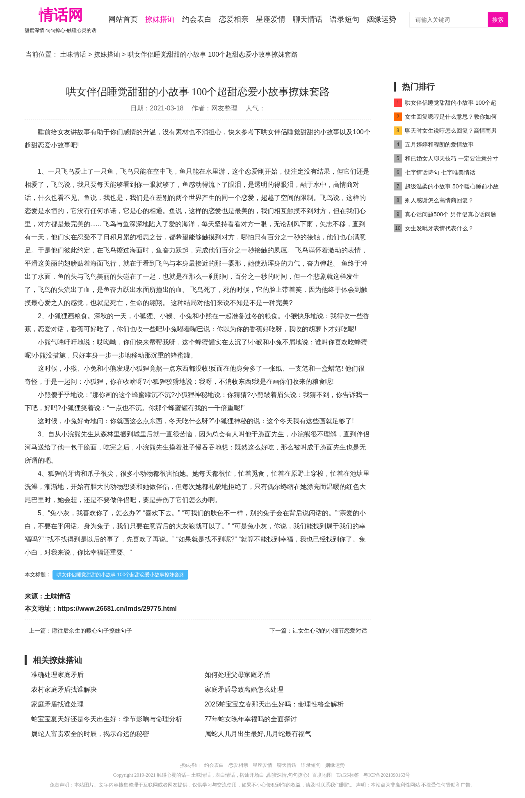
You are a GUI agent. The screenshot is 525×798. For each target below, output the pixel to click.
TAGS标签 (347, 775)
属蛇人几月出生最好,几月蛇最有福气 (258, 733)
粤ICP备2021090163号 (387, 775)
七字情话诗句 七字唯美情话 (434, 172)
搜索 (498, 20)
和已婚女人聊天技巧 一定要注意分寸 (446, 158)
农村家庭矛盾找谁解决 (64, 689)
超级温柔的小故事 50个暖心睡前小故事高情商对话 (446, 187)
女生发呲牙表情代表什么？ (434, 228)
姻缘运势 (381, 19)
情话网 (61, 15)
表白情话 (225, 775)
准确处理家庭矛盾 (57, 674)
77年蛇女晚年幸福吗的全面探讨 (251, 718)
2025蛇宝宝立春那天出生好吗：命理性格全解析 (274, 704)
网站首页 (123, 19)
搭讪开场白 (252, 775)
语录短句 (344, 19)
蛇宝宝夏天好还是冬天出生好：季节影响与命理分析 (106, 718)
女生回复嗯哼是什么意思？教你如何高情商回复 (445, 118)
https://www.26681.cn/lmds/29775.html (117, 608)
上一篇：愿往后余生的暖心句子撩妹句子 (80, 630)
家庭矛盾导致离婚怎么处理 (244, 689)
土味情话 (73, 54)
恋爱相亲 (234, 19)
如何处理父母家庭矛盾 (237, 674)
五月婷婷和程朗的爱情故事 (434, 144)
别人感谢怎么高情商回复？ (434, 200)
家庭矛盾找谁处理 (57, 704)
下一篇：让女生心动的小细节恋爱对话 (318, 630)
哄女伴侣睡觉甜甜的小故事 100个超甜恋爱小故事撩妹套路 (120, 575)
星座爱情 (270, 19)
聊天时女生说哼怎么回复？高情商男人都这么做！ (445, 132)
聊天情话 (307, 19)
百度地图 (322, 775)
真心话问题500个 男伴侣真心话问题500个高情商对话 (445, 215)
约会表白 (197, 19)
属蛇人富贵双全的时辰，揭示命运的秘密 (90, 733)
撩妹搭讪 (160, 19)
